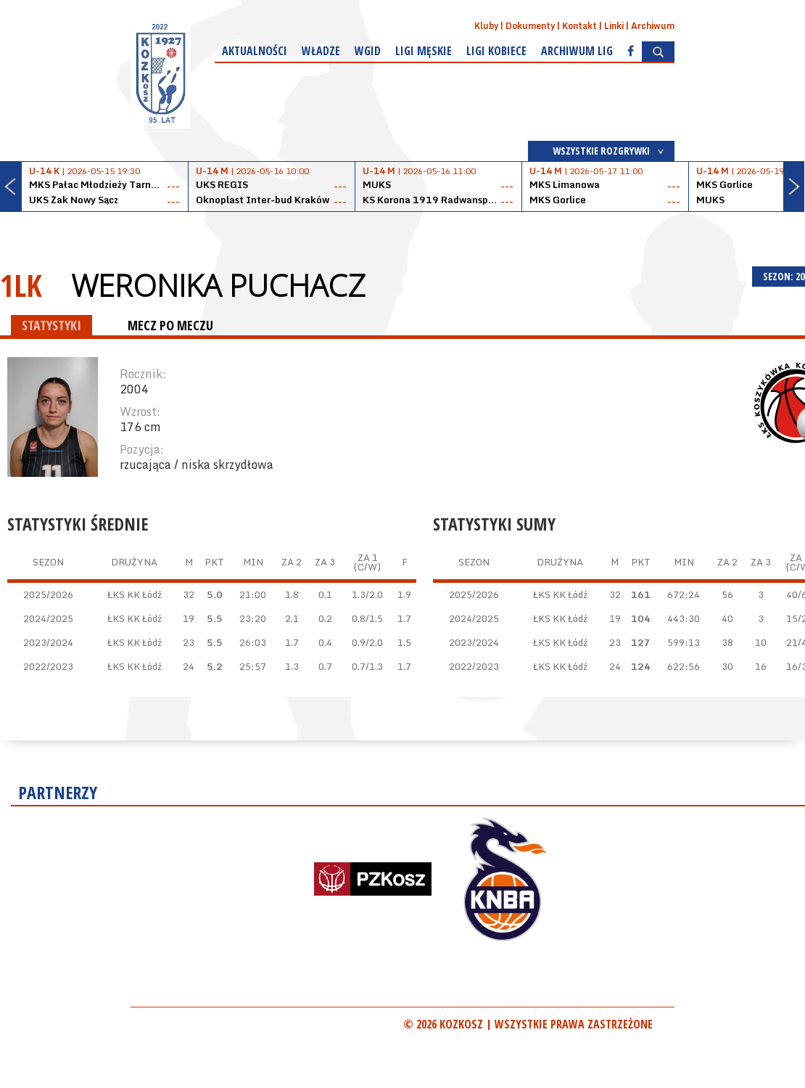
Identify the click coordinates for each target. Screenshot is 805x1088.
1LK (21, 285)
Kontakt (579, 26)
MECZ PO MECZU (170, 325)
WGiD (368, 51)
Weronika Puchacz (218, 285)
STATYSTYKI (51, 325)
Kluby (486, 26)
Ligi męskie (423, 51)
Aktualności (254, 51)
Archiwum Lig (577, 51)
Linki (614, 26)
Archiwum (652, 26)
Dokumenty (530, 26)
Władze (321, 51)
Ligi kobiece (496, 51)
